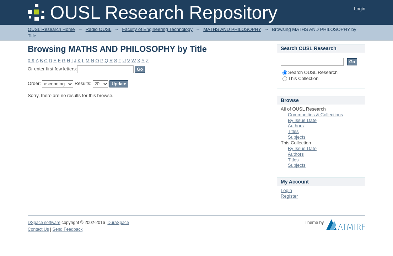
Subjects (297, 137)
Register (289, 196)
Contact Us (38, 229)
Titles (293, 131)
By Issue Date (302, 120)
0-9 (31, 60)
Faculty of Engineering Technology (157, 29)
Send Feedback (68, 229)
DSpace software (44, 222)
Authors (296, 125)
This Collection (300, 78)
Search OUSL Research (310, 72)
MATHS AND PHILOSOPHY (232, 29)
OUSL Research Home (51, 29)
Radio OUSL (99, 29)
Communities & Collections (315, 114)
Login (359, 8)
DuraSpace (118, 222)
